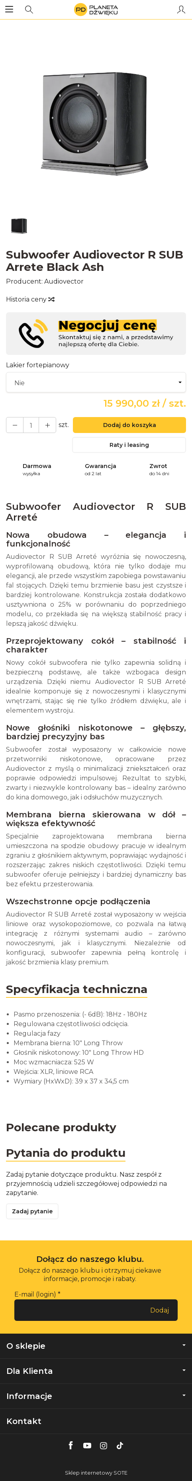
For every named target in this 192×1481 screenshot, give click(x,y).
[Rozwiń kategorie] (9, 9)
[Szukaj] (29, 9)
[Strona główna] (95, 9)
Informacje (96, 1396)
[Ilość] (31, 425)
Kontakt (23, 1421)
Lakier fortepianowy (37, 365)
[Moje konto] (181, 9)
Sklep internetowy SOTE (96, 1473)
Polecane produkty (61, 1127)
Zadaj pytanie (32, 1211)
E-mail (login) (35, 1294)
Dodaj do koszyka (129, 425)
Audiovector (64, 281)
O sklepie (96, 1346)
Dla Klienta (96, 1371)
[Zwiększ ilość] (15, 425)
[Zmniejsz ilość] (47, 425)
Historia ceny (30, 299)
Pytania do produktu (65, 1153)
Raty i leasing (129, 445)
